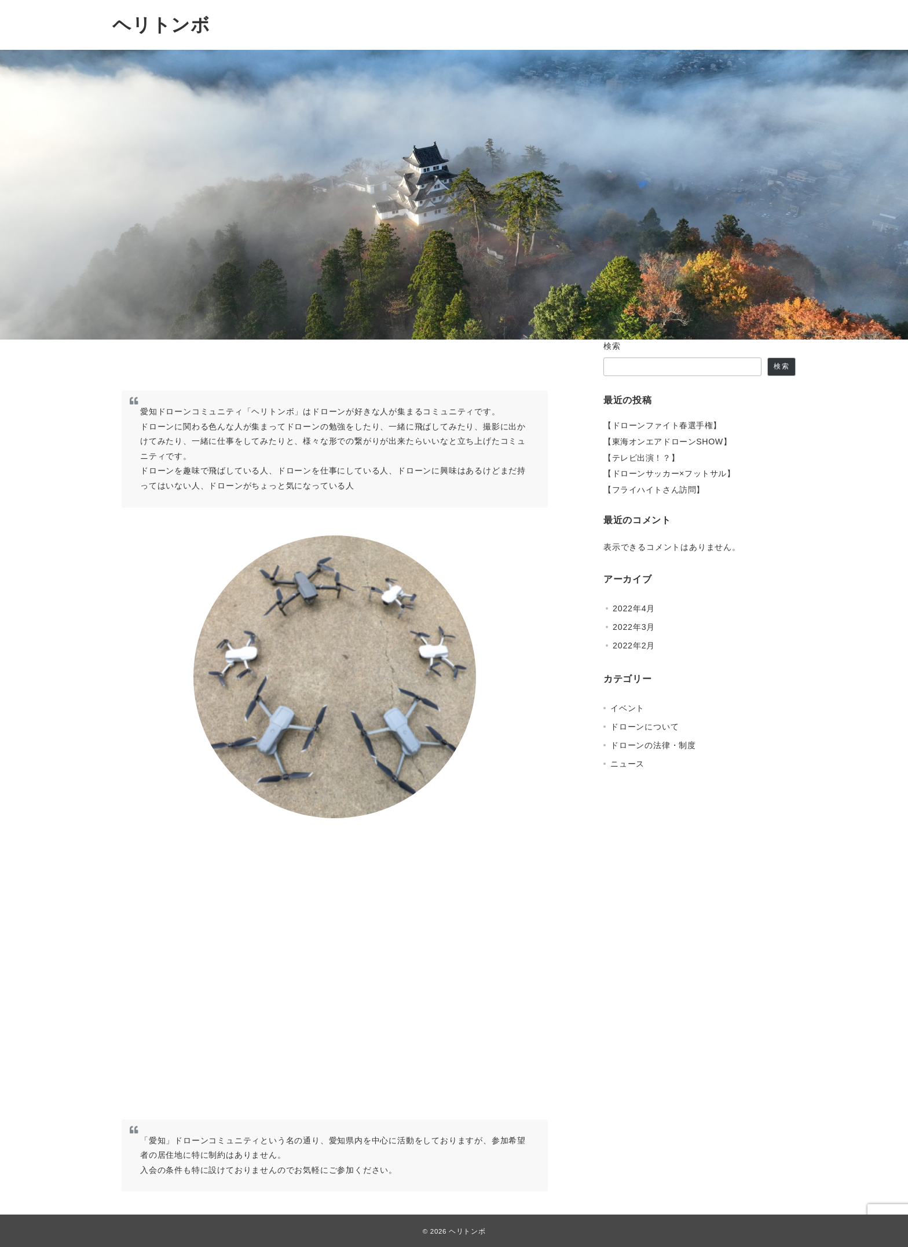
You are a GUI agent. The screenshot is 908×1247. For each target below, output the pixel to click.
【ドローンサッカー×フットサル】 (669, 473)
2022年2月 (634, 645)
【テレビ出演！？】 (641, 457)
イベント (627, 708)
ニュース (627, 763)
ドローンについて (644, 726)
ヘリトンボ (161, 24)
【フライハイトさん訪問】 (654, 489)
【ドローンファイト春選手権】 (662, 425)
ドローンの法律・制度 (653, 745)
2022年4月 (634, 608)
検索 (612, 346)
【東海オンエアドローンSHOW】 (667, 441)
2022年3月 (634, 627)
